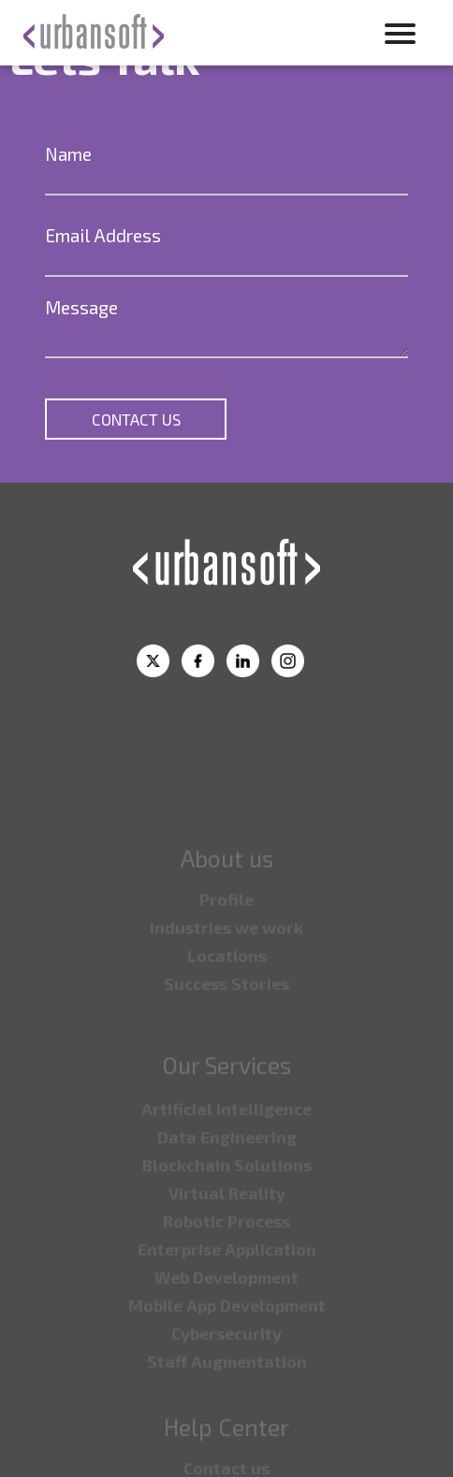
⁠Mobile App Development (227, 1324)
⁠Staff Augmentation (227, 1380)
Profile (226, 918)
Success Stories (226, 1002)
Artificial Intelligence (226, 1128)
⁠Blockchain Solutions (227, 1184)
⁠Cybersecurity (226, 1352)
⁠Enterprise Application (227, 1268)
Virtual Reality (226, 1212)
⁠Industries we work (226, 946)
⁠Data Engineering (227, 1156)
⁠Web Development (226, 1296)
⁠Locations (227, 974)
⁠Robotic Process (226, 1240)
